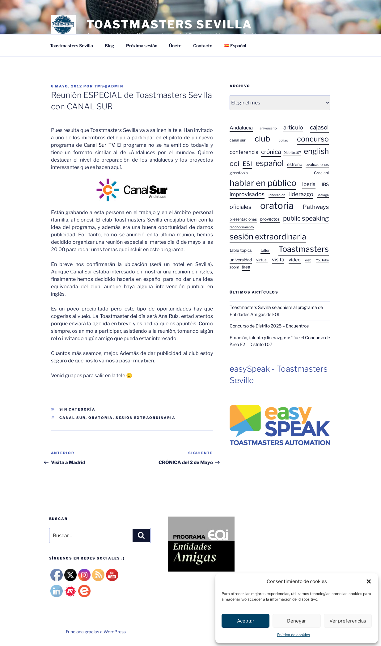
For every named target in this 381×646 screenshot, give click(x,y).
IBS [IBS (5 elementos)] (325, 184)
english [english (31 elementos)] (316, 151)
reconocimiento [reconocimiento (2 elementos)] (242, 227)
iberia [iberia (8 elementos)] (308, 184)
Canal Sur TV (99, 145)
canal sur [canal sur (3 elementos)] (238, 140)
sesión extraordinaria (146, 418)
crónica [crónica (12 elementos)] (271, 151)
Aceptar (245, 621)
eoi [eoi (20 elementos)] (234, 163)
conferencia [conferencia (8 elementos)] (244, 152)
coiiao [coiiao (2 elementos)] (283, 140)
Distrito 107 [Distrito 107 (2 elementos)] (292, 153)
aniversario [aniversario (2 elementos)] (268, 128)
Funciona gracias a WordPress (96, 631)
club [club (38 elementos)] (262, 138)
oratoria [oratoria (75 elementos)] (277, 205)
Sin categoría (77, 409)
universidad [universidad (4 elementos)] (241, 259)
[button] (369, 581)
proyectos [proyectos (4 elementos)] (270, 219)
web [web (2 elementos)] (308, 260)
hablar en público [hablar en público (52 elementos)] (263, 183)
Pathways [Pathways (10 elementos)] (316, 206)
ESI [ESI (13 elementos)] (247, 163)
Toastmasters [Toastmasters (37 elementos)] (303, 249)
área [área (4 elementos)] (246, 266)
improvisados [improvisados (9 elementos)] (247, 194)
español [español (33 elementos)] (270, 163)
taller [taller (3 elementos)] (265, 250)
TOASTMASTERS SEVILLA (169, 24)
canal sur (72, 418)
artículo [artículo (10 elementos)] (293, 127)
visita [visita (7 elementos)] (278, 259)
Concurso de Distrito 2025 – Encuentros (269, 325)
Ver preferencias (347, 621)
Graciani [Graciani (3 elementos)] (321, 173)
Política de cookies (293, 634)
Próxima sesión (141, 45)
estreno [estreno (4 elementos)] (294, 164)
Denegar (296, 621)
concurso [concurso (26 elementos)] (313, 138)
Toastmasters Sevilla (71, 45)
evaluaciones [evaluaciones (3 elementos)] (317, 164)
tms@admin (109, 86)
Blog (109, 45)
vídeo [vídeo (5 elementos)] (295, 260)
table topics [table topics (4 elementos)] (241, 250)
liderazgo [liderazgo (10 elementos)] (301, 194)
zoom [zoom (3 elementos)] (234, 267)
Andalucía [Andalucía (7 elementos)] (241, 128)
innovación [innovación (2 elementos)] (277, 195)
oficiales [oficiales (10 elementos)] (240, 206)
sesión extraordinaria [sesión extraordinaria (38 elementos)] (268, 236)
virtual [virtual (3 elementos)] (262, 260)
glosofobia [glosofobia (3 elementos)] (239, 173)
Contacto (202, 45)
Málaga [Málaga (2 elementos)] (323, 195)
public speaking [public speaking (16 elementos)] (306, 218)
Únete (175, 45)
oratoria (100, 418)
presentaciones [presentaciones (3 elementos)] (243, 219)
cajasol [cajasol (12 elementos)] (319, 127)
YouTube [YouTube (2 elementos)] (322, 260)
